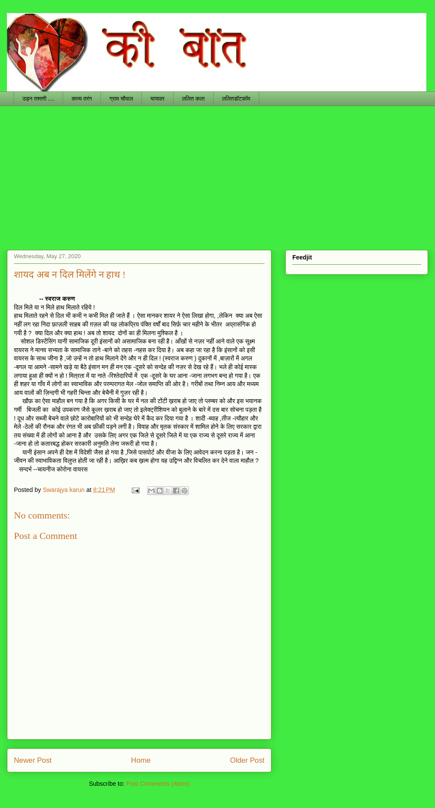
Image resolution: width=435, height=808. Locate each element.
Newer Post (33, 760)
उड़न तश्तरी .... (38, 98)
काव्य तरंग (82, 98)
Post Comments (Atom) (157, 783)
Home (141, 760)
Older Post (247, 760)
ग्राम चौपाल (121, 98)
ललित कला (193, 98)
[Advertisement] (217, 171)
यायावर (157, 98)
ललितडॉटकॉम (236, 98)
